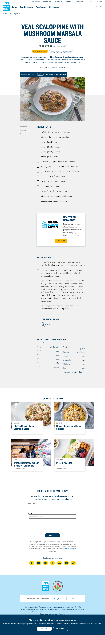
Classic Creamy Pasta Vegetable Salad (24, 427)
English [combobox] (90, 1)
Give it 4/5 (48, 46)
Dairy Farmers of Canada (6, 6)
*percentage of (72, 372)
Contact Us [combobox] (68, 1)
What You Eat (73, 599)
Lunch (59, 51)
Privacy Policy (78, 624)
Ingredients (23, 126)
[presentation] (52, 526)
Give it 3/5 (45, 46)
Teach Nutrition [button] (51, 7)
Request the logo (58, 1)
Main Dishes (68, 51)
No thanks (60, 629)
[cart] (96, 7)
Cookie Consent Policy (65, 624)
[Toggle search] (101, 7)
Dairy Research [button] (66, 7)
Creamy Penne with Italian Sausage (69, 427)
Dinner (52, 51)
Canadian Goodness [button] (35, 7)
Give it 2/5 (43, 46)
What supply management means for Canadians (26, 464)
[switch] (51, 74)
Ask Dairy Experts (35, 1)
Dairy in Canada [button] (20, 7)
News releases (79, 1)
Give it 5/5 (51, 46)
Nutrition (22, 133)
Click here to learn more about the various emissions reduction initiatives (57, 612)
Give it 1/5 (40, 46)
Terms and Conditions (93, 624)
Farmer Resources (46, 1)
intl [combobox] (100, 1)
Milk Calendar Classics (40, 51)
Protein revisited (64, 462)
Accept (44, 629)
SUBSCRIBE (61, 241)
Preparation (23, 130)
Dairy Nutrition (59, 599)
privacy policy (69, 549)
